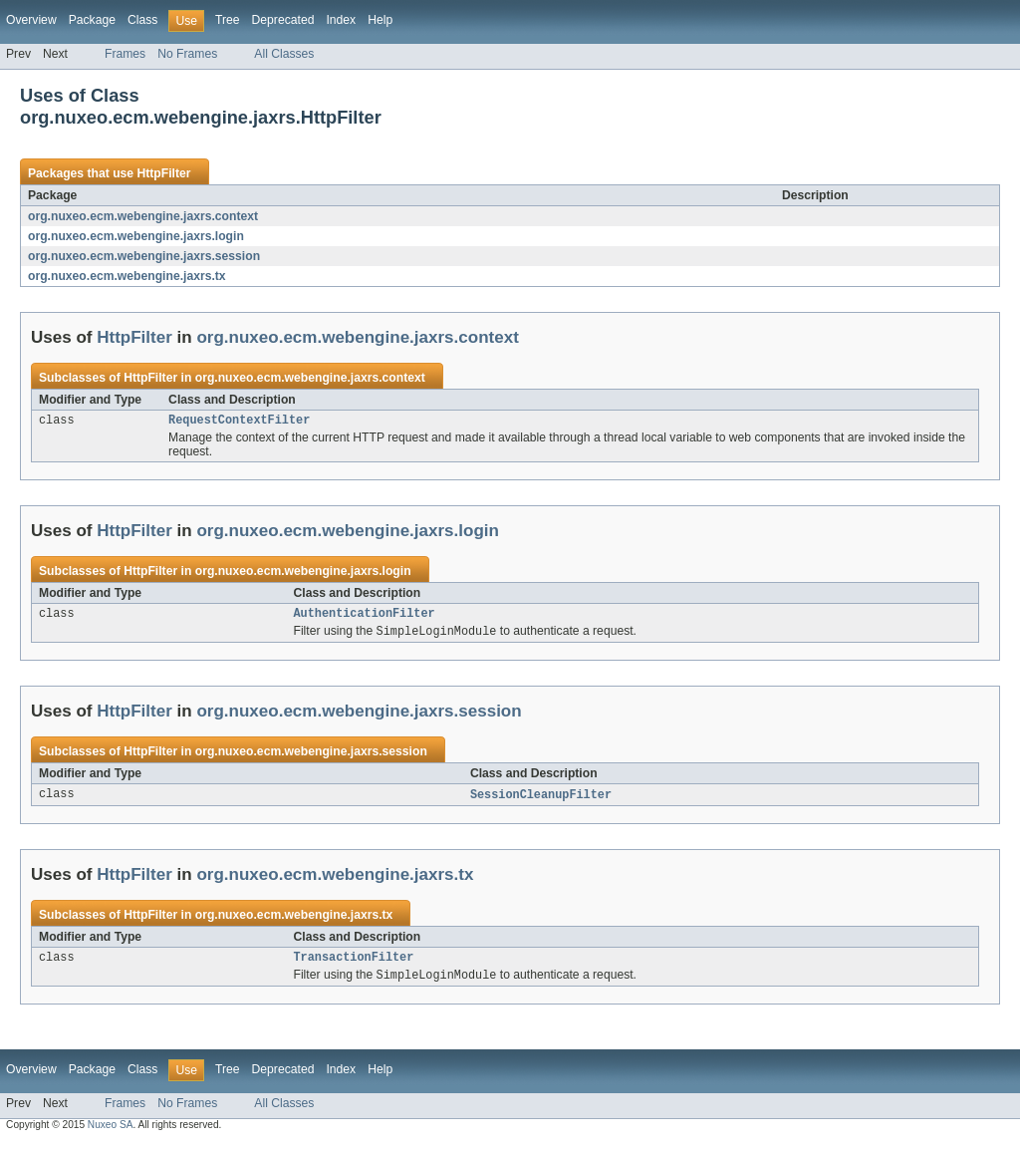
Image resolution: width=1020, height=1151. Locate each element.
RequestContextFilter (239, 422)
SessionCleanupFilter (541, 800)
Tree (227, 20)
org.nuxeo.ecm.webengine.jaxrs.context (143, 216)
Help (380, 20)
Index (341, 20)
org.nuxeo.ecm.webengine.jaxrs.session (144, 256)
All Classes (284, 54)
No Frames (187, 54)
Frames (125, 54)
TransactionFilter (354, 965)
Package (92, 20)
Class (142, 20)
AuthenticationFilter (364, 617)
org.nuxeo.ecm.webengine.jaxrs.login (136, 236)
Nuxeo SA (110, 1133)
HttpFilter (163, 173)
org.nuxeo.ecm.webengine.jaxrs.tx (127, 276)
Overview (31, 20)
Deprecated (283, 20)
